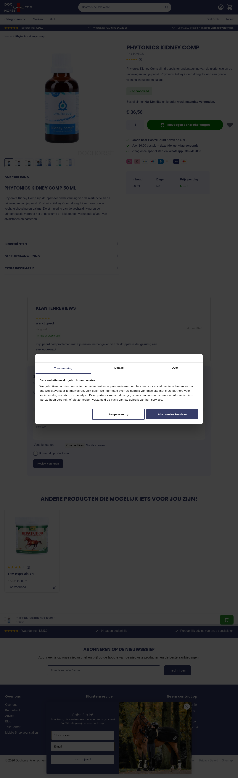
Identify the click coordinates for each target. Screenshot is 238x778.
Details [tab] (119, 367)
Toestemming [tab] (63, 368)
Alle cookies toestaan (172, 414)
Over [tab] (175, 367)
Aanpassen (118, 414)
